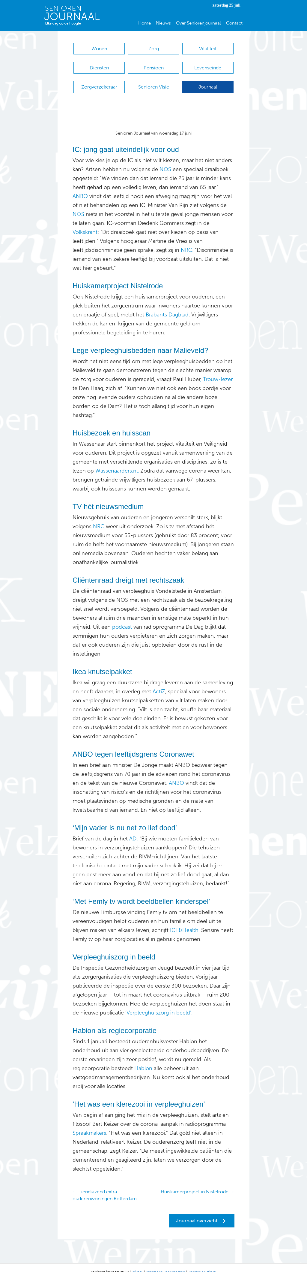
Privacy (137, 1263)
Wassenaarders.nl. (116, 461)
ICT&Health (183, 921)
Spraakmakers (89, 1124)
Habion (142, 1059)
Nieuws (163, 23)
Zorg (153, 48)
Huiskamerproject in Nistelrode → (197, 1183)
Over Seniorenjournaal (198, 23)
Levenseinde (207, 65)
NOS (165, 160)
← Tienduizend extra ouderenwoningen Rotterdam (105, 1186)
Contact (234, 23)
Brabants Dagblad (167, 305)
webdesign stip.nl (202, 1263)
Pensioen (154, 65)
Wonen (99, 48)
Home (144, 23)
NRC (98, 517)
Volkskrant (85, 223)
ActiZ (158, 682)
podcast (121, 618)
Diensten (99, 65)
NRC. (186, 241)
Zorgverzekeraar (99, 81)
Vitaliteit (207, 48)
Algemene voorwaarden (165, 1263)
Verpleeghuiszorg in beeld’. (159, 1003)
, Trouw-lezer (216, 370)
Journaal (207, 81)
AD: (133, 829)
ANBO (80, 187)
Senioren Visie (153, 81)
